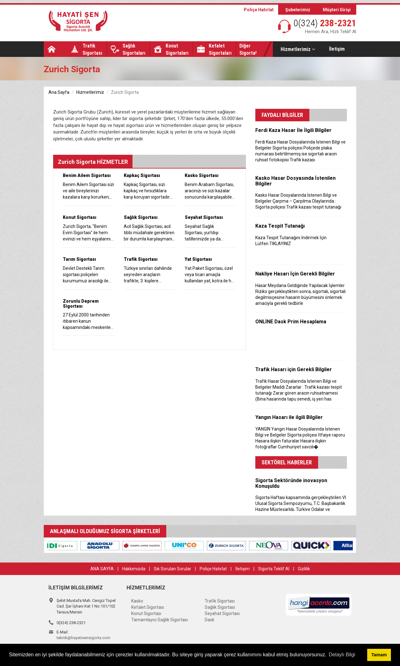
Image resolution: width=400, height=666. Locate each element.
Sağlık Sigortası (220, 607)
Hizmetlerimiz (298, 49)
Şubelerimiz (297, 9)
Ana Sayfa (58, 92)
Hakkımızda (133, 568)
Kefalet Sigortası (147, 607)
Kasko (137, 600)
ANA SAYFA (102, 568)
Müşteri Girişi (337, 9)
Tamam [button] (379, 654)
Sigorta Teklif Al (273, 568)
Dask (209, 619)
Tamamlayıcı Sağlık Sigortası (159, 619)
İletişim (337, 49)
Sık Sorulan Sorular (172, 568)
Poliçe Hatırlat (259, 9)
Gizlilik (304, 568)
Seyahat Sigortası (222, 613)
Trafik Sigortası (220, 600)
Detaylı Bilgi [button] (342, 654)
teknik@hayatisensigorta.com (83, 637)
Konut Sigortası (146, 613)
